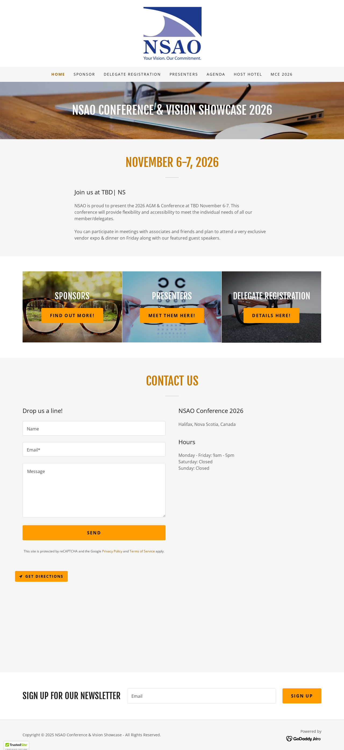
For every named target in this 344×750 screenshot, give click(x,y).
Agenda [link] (216, 74)
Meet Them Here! (171, 315)
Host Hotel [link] (248, 74)
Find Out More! (72, 315)
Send (94, 533)
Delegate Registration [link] (132, 74)
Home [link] (58, 74)
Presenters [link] (184, 74)
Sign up (302, 696)
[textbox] (94, 428)
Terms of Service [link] (142, 551)
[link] (172, 33)
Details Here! (271, 315)
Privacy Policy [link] (112, 551)
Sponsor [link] (84, 74)
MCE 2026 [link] (282, 74)
